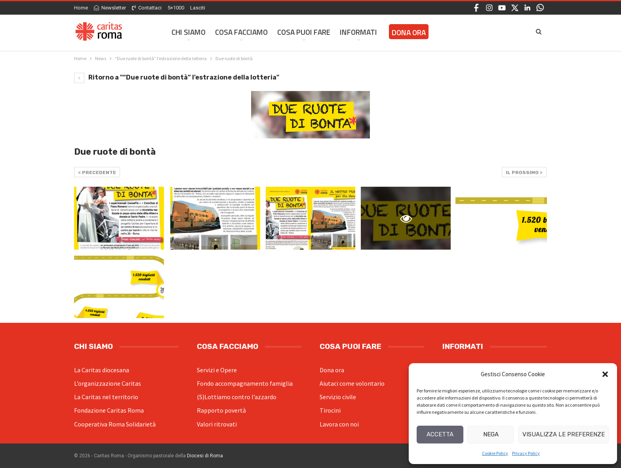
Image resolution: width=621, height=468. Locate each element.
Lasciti (197, 8)
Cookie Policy (495, 453)
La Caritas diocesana (101, 370)
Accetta (440, 434)
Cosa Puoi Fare (303, 32)
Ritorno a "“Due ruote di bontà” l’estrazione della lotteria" (176, 77)
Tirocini (330, 410)
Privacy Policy (526, 453)
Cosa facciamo (241, 32)
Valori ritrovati (217, 424)
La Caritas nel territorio (106, 397)
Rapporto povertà (221, 410)
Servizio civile (338, 397)
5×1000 (176, 8)
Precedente (97, 172)
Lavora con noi (339, 424)
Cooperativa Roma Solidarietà (115, 424)
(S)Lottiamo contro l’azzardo (236, 397)
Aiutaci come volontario (352, 383)
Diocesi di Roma (205, 456)
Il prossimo (524, 172)
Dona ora (332, 370)
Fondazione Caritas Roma (109, 410)
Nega (491, 434)
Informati (358, 32)
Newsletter (110, 8)
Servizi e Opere (217, 370)
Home (81, 8)
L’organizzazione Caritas (107, 383)
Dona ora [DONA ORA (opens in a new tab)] (409, 32)
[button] (605, 374)
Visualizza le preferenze (563, 434)
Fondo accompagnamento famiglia (245, 383)
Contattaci (147, 8)
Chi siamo (188, 32)
